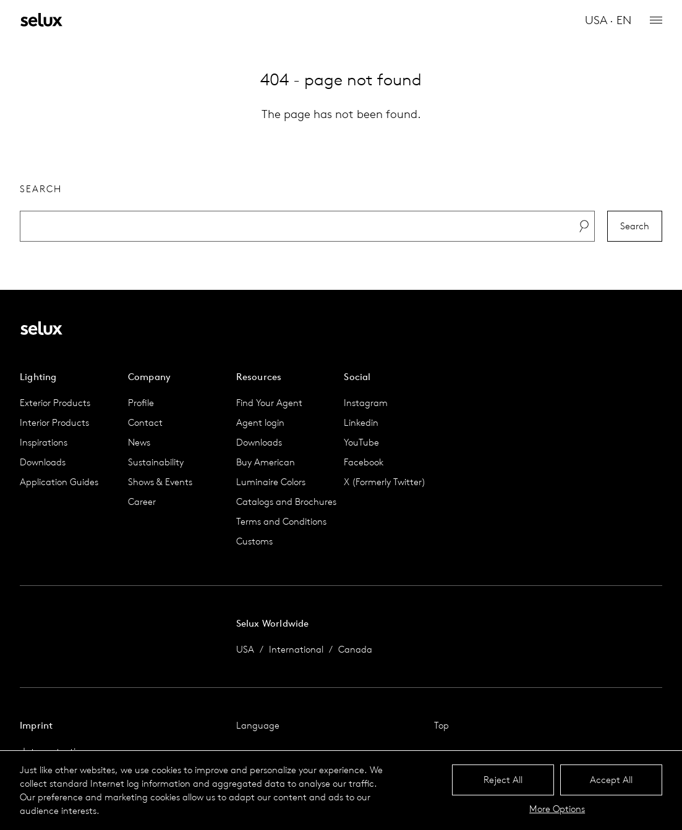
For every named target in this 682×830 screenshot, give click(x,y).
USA (245, 649)
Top (441, 725)
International (296, 649)
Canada (355, 649)
